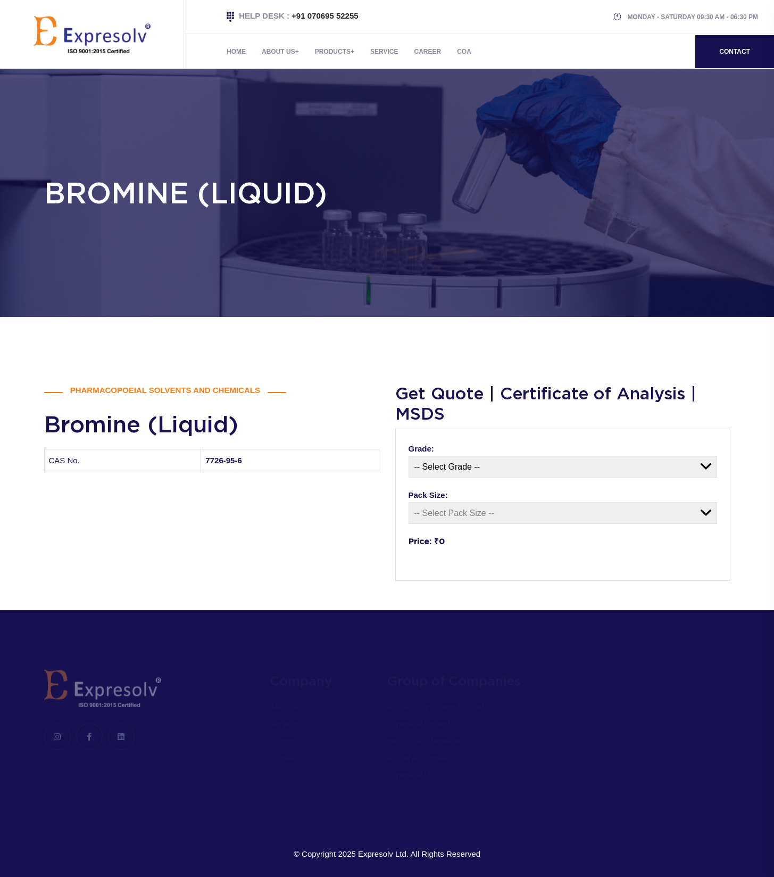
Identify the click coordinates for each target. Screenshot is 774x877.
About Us (278, 51)
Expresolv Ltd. (383, 853)
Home (236, 51)
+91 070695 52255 (325, 15)
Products (333, 51)
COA (464, 51)
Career (428, 51)
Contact (734, 51)
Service (384, 51)
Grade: (421, 448)
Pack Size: (428, 494)
